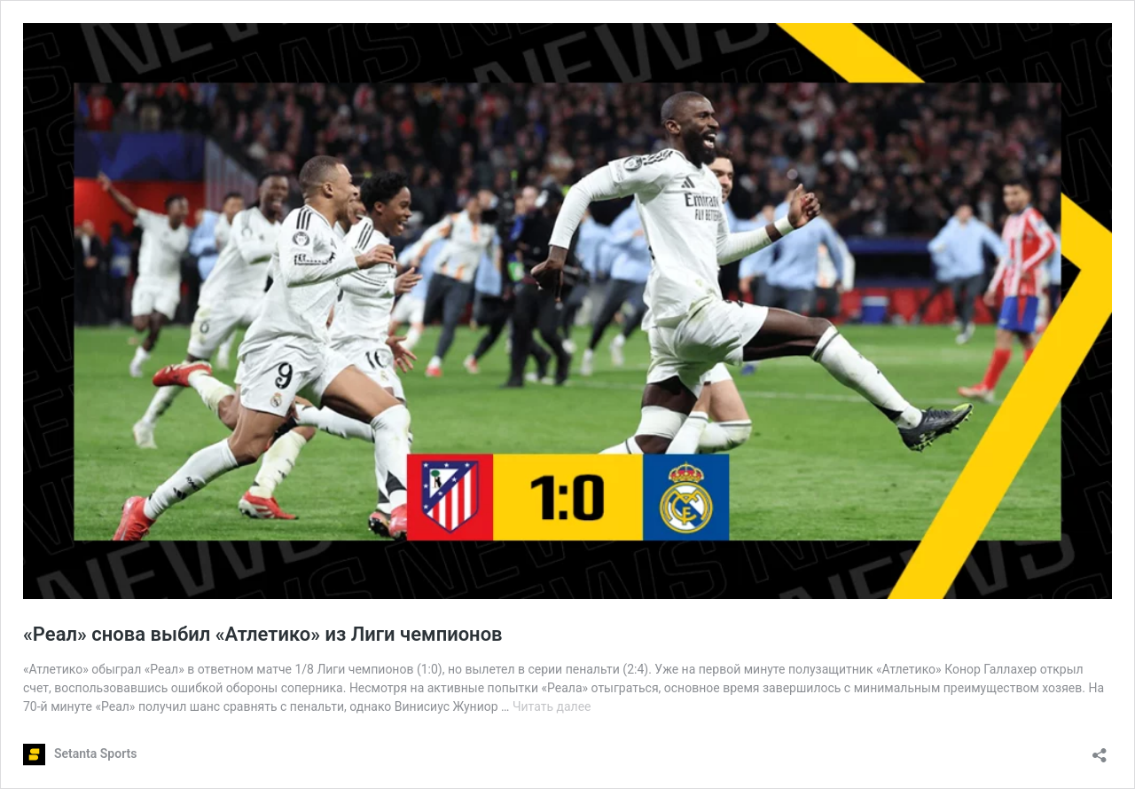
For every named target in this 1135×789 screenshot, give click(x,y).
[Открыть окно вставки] (1099, 749)
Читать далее (552, 706)
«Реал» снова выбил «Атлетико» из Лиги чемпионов (263, 634)
